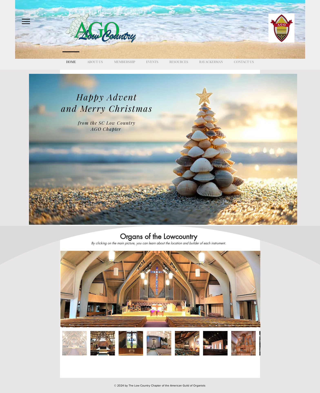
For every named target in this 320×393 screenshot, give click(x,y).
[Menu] (26, 21)
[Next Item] (253, 289)
